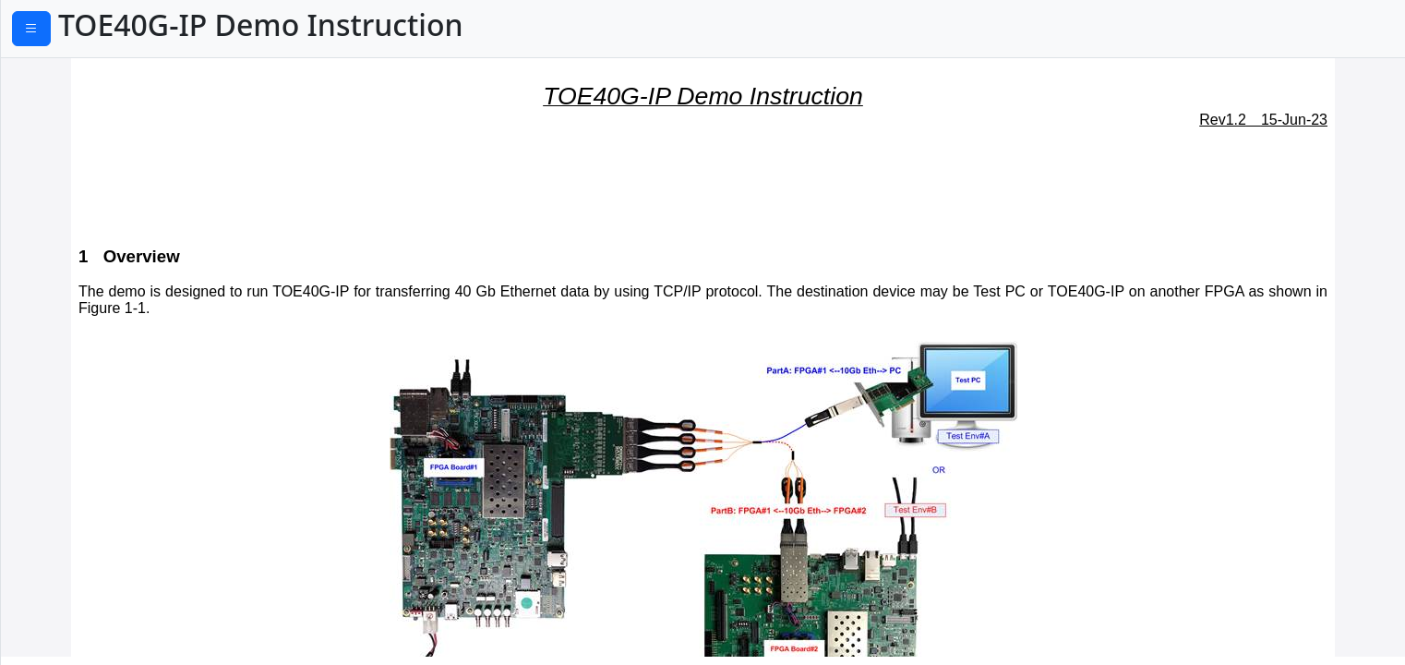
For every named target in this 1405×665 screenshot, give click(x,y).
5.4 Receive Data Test (95, 435)
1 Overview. (47, 76)
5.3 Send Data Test (86, 406)
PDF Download (92, 30)
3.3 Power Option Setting (108, 266)
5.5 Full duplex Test (88, 463)
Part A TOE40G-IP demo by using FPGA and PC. (140, 115)
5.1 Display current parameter (125, 351)
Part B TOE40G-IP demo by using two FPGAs (135, 501)
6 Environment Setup (87, 541)
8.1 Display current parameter (125, 625)
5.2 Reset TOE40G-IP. (93, 379)
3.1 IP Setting (68, 210)
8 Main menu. (62, 597)
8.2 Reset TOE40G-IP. (93, 653)
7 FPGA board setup (83, 569)
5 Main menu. (62, 322)
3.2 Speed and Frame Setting (121, 238)
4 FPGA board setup (83, 294)
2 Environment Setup (87, 154)
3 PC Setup (52, 182)
